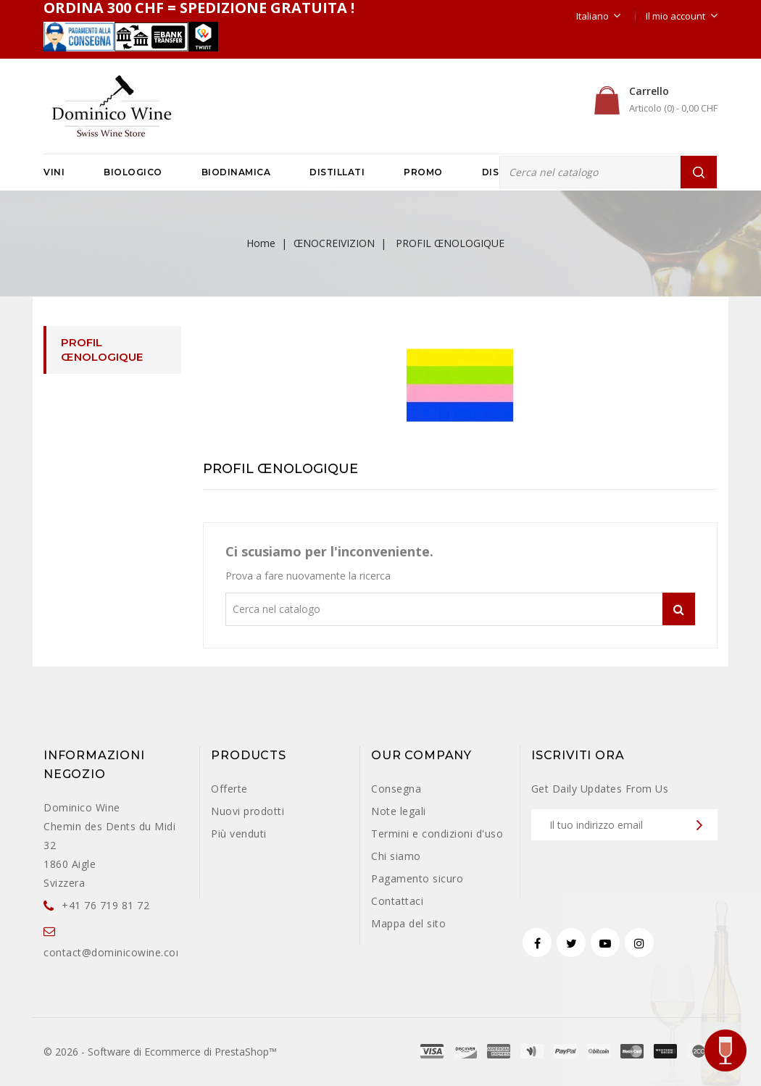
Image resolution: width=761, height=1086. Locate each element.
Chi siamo (396, 856)
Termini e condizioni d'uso (437, 833)
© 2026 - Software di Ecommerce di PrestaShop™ (160, 1051)
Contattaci (397, 901)
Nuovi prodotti (247, 811)
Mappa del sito (408, 923)
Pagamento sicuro (417, 878)
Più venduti (239, 833)
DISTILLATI (337, 172)
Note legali (398, 811)
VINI (54, 172)
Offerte (229, 788)
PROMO (423, 172)
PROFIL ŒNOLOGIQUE (102, 349)
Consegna (396, 788)
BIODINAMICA (236, 172)
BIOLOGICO (133, 172)
